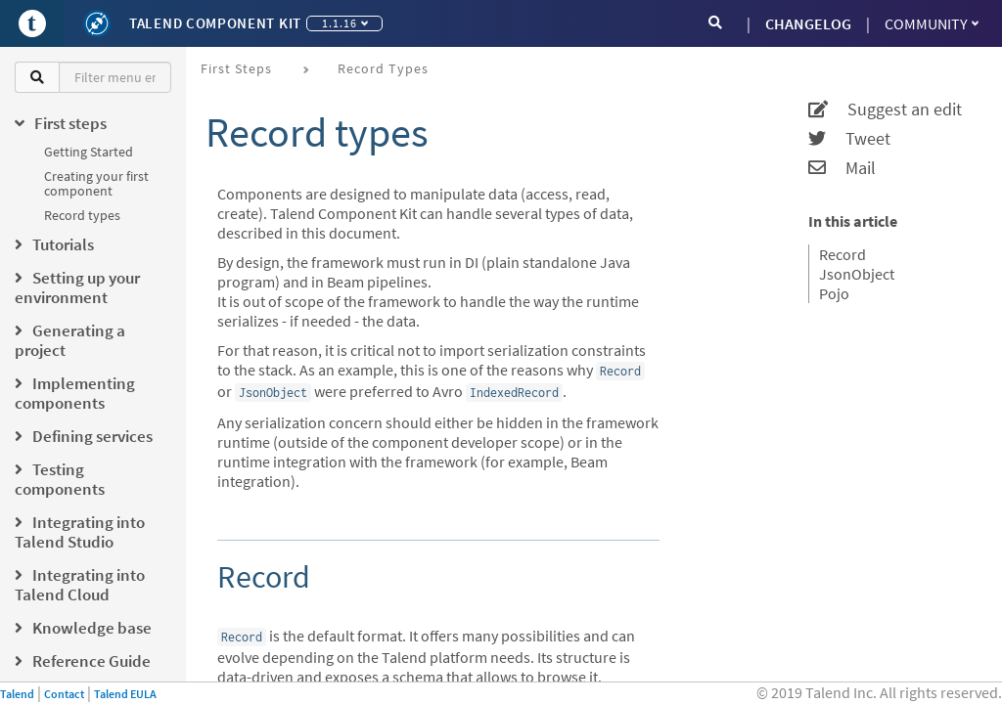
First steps (236, 68)
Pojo (834, 293)
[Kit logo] (97, 23)
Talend (17, 693)
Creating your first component (96, 183)
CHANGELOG (808, 23)
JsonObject (856, 274)
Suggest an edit (885, 109)
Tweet (849, 139)
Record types (82, 215)
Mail (842, 168)
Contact (64, 693)
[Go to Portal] (32, 23)
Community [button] (932, 23)
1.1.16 (345, 23)
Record (842, 254)
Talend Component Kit (215, 23)
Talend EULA (125, 693)
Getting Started (88, 151)
